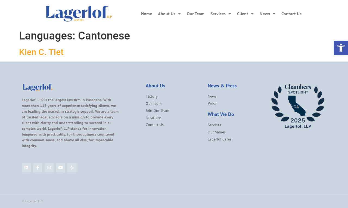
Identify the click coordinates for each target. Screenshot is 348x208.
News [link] (267, 14)
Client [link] (245, 14)
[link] (341, 48)
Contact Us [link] (291, 13)
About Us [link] (169, 14)
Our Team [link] (195, 13)
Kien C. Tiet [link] (41, 52)
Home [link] (146, 13)
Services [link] (220, 14)
